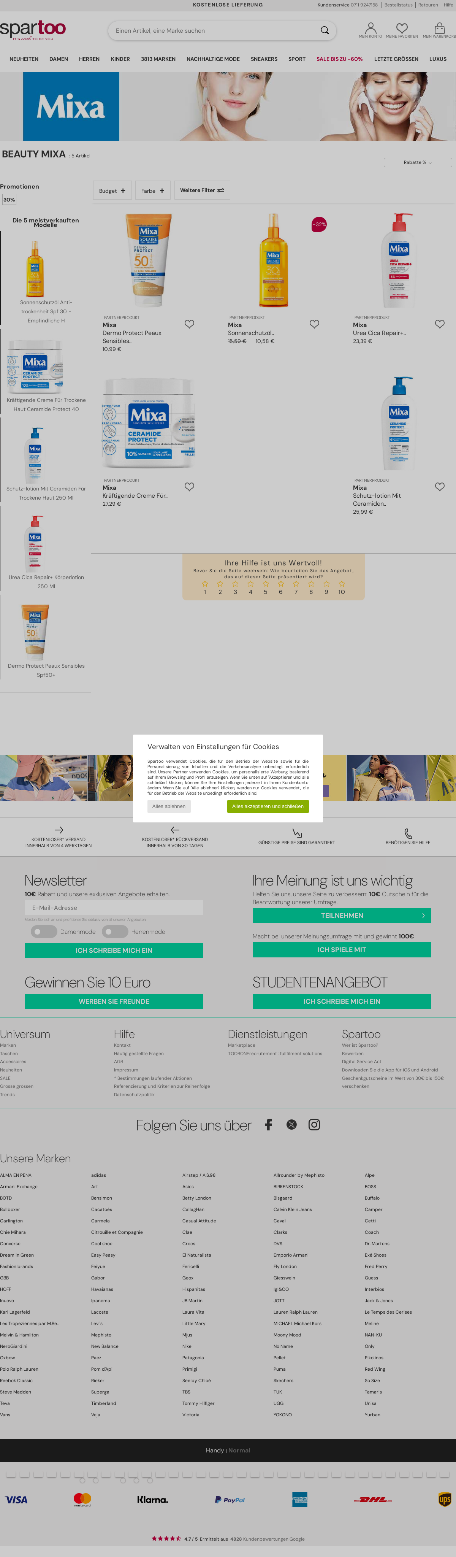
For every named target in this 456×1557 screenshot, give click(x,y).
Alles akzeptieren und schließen (268, 806)
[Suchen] (324, 30)
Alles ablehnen (168, 806)
